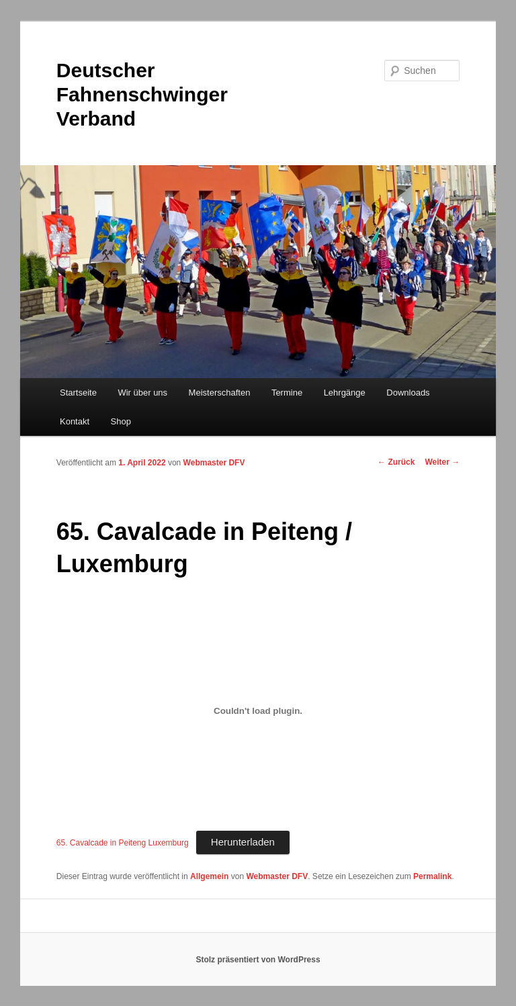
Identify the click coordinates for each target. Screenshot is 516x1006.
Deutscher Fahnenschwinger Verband (142, 94)
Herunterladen (243, 842)
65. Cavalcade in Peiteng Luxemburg (122, 843)
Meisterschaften (220, 392)
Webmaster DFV (214, 462)
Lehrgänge (345, 392)
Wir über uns (142, 392)
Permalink (432, 876)
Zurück (396, 462)
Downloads (407, 392)
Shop (121, 421)
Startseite (78, 392)
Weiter (442, 462)
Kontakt (74, 421)
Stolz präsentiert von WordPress (258, 959)
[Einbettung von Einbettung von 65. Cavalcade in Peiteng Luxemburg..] (258, 711)
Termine (286, 392)
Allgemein (209, 876)
